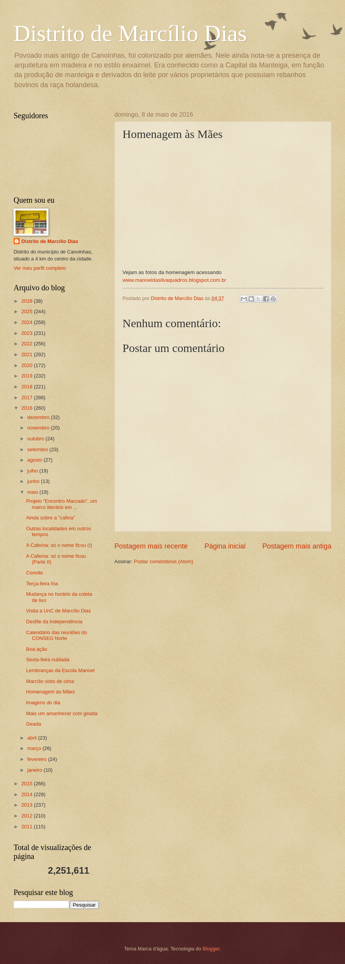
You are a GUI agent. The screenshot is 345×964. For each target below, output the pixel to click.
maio (33, 492)
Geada (33, 724)
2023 (27, 333)
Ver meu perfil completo (40, 268)
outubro (36, 438)
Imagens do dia (43, 702)
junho (34, 481)
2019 (27, 376)
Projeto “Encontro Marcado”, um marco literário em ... (61, 504)
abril (32, 738)
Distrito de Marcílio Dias (130, 33)
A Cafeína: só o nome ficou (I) (59, 545)
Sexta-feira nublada (47, 659)
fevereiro (37, 759)
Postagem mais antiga (296, 546)
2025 (27, 311)
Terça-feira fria (42, 583)
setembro (38, 449)
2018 (27, 387)
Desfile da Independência (54, 621)
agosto (35, 460)
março (34, 748)
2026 (27, 301)
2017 (27, 397)
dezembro (39, 417)
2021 (27, 354)
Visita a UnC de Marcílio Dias (58, 611)
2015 (27, 783)
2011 (27, 826)
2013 (27, 805)
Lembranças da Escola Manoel (60, 670)
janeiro (35, 770)
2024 (27, 322)
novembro (39, 428)
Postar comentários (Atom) (163, 561)
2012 (27, 816)
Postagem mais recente (151, 546)
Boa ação (36, 649)
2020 (27, 365)
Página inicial (224, 546)
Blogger (211, 949)
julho (33, 471)
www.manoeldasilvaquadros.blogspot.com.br (174, 280)
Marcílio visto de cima (50, 681)
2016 (27, 408)
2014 (27, 794)
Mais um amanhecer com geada (61, 713)
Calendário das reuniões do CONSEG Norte (56, 635)
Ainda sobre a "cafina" (50, 518)
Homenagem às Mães (50, 692)
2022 (27, 344)
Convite (34, 573)
